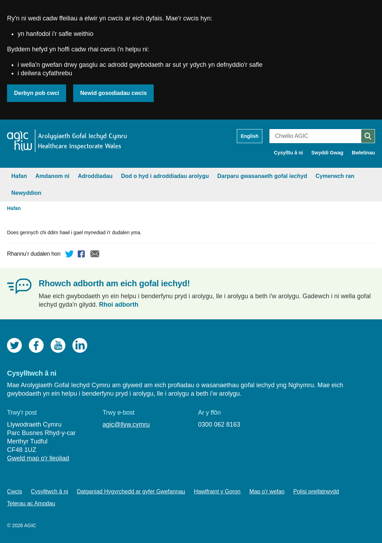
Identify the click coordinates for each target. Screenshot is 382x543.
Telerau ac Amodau (31, 503)
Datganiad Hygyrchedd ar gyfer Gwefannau (131, 491)
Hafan (19, 176)
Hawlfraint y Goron (217, 491)
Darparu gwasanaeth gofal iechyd (262, 176)
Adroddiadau (95, 176)
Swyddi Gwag (327, 152)
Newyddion (26, 193)
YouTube (58, 345)
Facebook (82, 255)
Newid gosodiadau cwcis (113, 93)
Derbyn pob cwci (36, 93)
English (250, 136)
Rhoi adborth (119, 304)
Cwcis (14, 491)
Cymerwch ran (335, 176)
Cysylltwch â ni (49, 491)
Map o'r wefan (267, 491)
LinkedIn (79, 345)
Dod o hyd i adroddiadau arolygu (165, 176)
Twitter (69, 255)
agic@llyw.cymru (125, 424)
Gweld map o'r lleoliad (38, 458)
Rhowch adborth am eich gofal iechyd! (114, 283)
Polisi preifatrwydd (316, 491)
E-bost (95, 255)
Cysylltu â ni (288, 152)
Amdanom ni (52, 176)
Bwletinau (363, 152)
